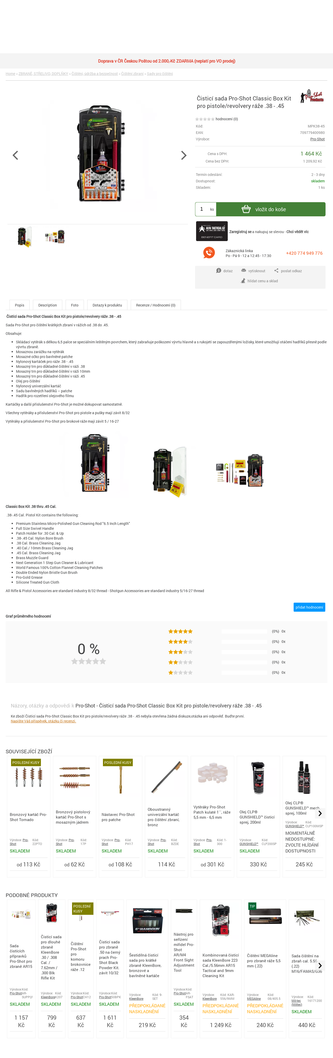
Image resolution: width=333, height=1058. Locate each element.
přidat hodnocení (309, 607)
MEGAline (254, 999)
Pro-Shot (317, 138)
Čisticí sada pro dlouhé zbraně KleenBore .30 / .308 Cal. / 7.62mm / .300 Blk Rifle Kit (51, 957)
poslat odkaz (288, 270)
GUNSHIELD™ (249, 844)
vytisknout (253, 270)
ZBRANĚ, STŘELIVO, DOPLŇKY (43, 73)
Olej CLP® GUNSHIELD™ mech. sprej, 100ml (303, 808)
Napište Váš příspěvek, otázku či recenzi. (43, 721)
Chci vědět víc (297, 231)
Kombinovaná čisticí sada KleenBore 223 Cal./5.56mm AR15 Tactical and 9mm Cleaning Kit (221, 965)
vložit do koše (263, 210)
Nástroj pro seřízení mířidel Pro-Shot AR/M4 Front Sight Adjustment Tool (184, 952)
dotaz (224, 270)
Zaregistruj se (240, 231)
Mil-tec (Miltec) (297, 1002)
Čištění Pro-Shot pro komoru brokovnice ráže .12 (81, 956)
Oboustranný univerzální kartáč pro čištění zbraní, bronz (163, 817)
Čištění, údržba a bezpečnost (95, 73)
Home (10, 73)
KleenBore (48, 997)
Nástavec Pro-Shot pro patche (118, 817)
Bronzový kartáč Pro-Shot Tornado (28, 817)
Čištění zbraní (132, 73)
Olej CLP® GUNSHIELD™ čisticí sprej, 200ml (257, 817)
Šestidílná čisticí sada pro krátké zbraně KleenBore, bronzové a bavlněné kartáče (145, 965)
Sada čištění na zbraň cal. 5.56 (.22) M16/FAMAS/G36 (307, 963)
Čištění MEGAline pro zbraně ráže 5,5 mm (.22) (264, 960)
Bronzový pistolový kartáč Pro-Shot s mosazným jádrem (73, 817)
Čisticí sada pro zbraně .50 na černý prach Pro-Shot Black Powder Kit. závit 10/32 (109, 957)
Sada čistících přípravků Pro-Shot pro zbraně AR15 (21, 956)
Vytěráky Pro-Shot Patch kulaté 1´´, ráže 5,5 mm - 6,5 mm (212, 812)
